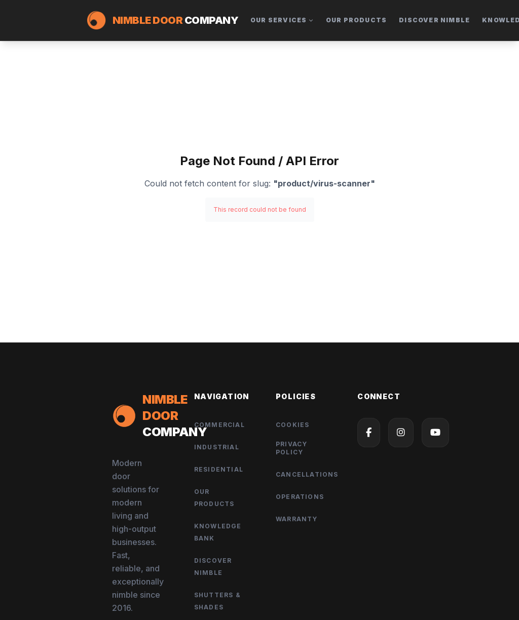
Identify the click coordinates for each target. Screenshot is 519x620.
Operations (300, 496)
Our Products (356, 20)
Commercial (219, 425)
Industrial (216, 447)
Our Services (282, 20)
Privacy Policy (291, 448)
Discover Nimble (434, 20)
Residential (218, 469)
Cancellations (307, 474)
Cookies (292, 425)
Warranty (297, 519)
